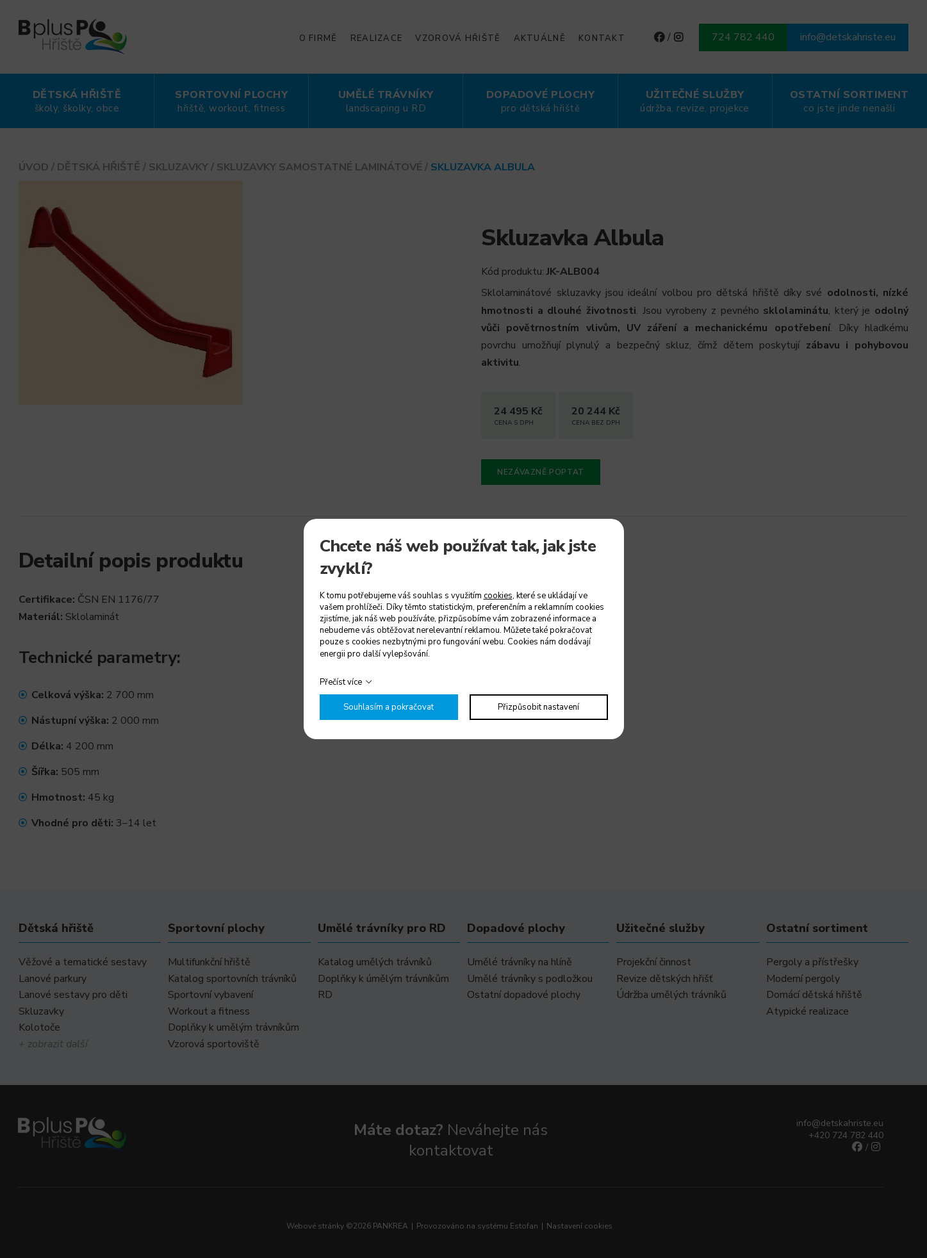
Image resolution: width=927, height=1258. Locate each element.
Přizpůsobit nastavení (538, 707)
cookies (498, 595)
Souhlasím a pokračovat (388, 707)
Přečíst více (341, 682)
